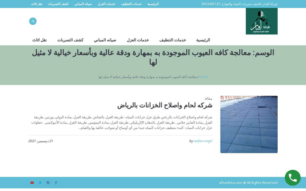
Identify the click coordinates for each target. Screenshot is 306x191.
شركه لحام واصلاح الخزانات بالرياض (164, 105)
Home (203, 77)
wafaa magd (203, 140)
